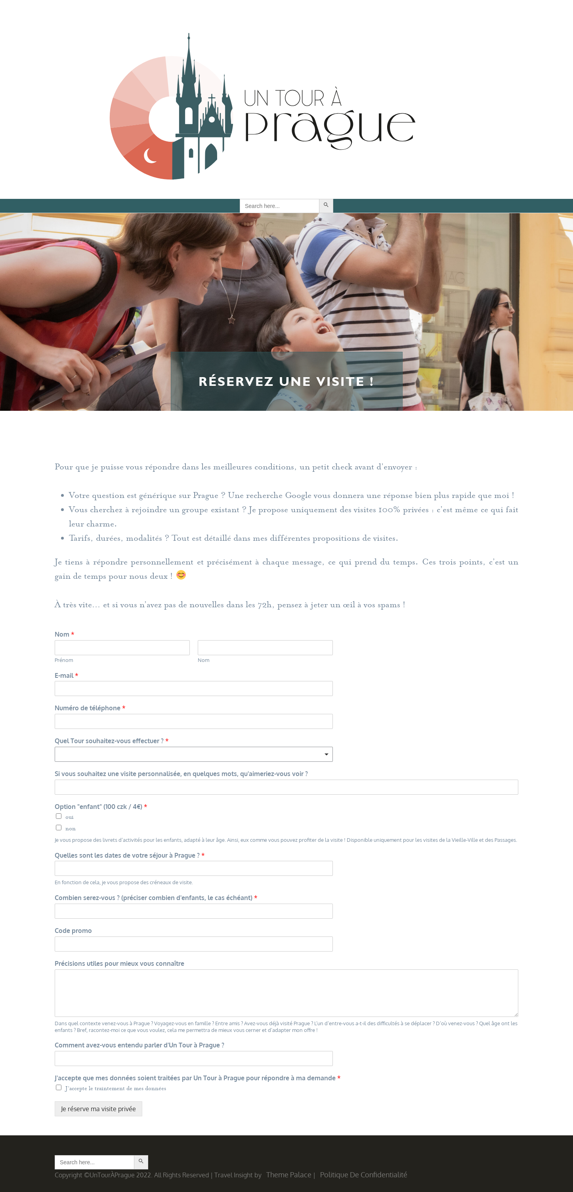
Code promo (73, 931)
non (70, 828)
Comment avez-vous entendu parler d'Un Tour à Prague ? (139, 1045)
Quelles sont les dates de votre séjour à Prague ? (130, 855)
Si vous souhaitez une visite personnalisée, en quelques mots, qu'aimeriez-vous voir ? (181, 774)
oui (69, 817)
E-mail (66, 675)
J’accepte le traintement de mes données (115, 1088)
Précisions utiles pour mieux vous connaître (119, 963)
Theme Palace (288, 1174)
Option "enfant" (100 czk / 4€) (101, 807)
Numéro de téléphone (90, 708)
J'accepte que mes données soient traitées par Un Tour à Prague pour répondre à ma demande (198, 1078)
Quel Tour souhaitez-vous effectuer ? (112, 741)
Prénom (64, 660)
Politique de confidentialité (363, 1174)
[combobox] (194, 754)
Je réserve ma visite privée (98, 1109)
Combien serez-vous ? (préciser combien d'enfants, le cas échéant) (156, 898)
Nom (64, 634)
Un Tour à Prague (262, 109)
